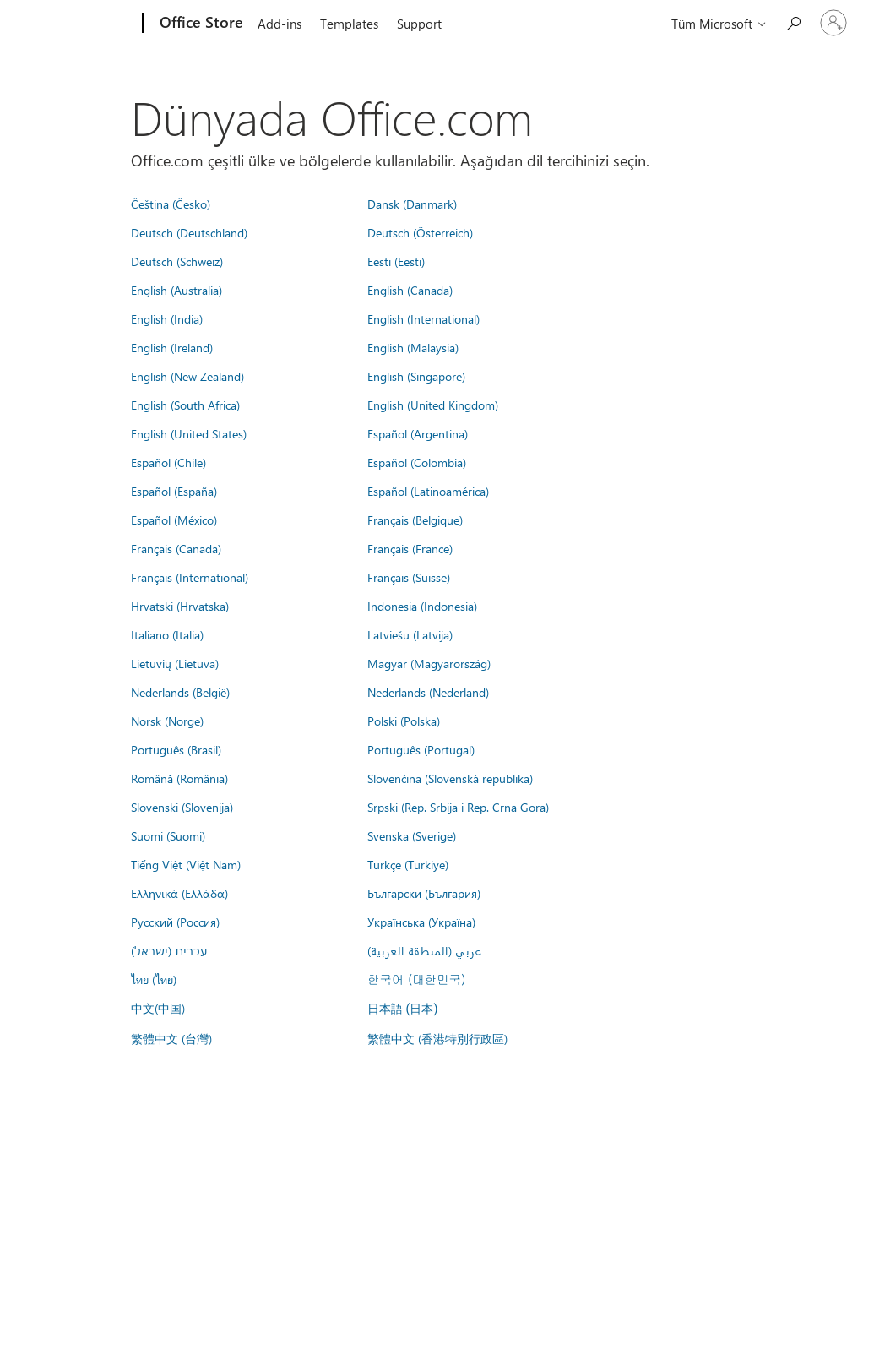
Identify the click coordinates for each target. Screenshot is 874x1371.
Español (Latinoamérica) (428, 490)
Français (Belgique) (415, 519)
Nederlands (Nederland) (428, 691)
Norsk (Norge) (167, 720)
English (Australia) (176, 289)
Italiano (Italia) (167, 634)
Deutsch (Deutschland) (189, 232)
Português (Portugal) (421, 749)
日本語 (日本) (402, 1009)
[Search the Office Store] (793, 22)
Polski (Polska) (403, 720)
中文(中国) (158, 1007)
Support (419, 23)
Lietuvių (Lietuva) (175, 663)
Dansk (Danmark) (412, 203)
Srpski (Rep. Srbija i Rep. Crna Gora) (458, 806)
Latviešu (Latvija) (410, 634)
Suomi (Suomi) (168, 835)
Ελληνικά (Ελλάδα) (179, 892)
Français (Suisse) (408, 577)
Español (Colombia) (416, 462)
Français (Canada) (176, 548)
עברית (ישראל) (169, 950)
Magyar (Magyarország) (429, 663)
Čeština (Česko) (170, 203)
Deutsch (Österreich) (420, 232)
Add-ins (279, 23)
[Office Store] (199, 23)
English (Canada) (410, 289)
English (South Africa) (185, 404)
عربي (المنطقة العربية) (424, 950)
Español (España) (174, 490)
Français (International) (189, 577)
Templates (349, 23)
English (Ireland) (172, 347)
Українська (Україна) (421, 921)
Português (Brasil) (176, 749)
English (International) (423, 318)
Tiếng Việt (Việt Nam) (186, 864)
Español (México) (174, 519)
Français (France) (410, 548)
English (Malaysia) (413, 347)
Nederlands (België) (180, 691)
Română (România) (179, 778)
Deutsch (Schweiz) (177, 261)
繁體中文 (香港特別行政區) (437, 1038)
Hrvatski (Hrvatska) (180, 605)
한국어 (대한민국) (416, 979)
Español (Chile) (168, 462)
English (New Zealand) (187, 375)
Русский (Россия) (175, 921)
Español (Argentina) (417, 433)
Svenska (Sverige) (411, 835)
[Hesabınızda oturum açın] (833, 23)
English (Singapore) (416, 375)
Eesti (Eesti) (396, 261)
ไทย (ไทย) (153, 979)
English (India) (167, 318)
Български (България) (423, 892)
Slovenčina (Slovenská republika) (450, 778)
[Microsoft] (78, 23)
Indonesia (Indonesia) (422, 605)
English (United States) (189, 433)
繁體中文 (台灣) (171, 1038)
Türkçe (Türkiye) (407, 864)
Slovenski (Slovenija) (182, 806)
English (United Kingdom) (432, 404)
